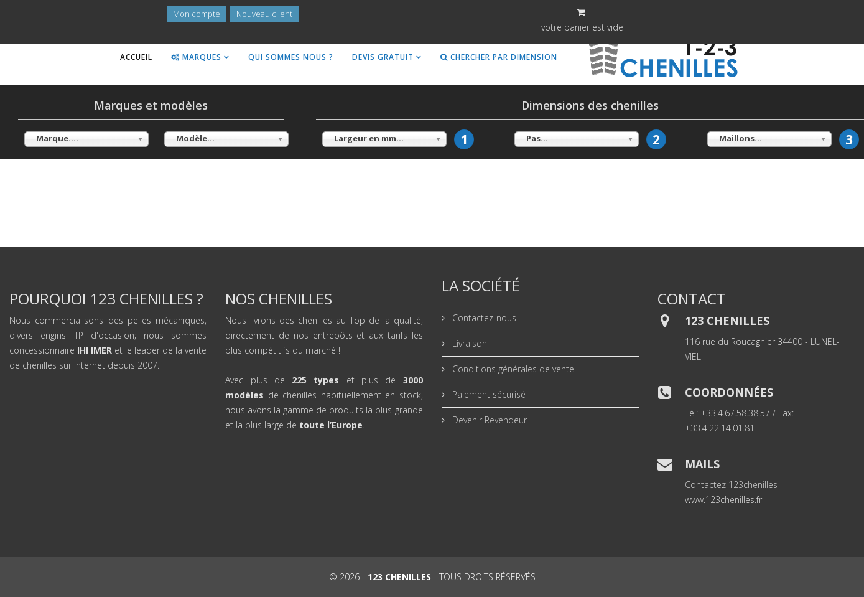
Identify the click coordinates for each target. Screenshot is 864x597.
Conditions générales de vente (512, 369)
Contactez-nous (483, 318)
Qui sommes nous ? (290, 57)
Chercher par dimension (498, 57)
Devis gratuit (383, 57)
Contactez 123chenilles (731, 485)
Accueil (136, 57)
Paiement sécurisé (488, 394)
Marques (196, 57)
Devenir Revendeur (488, 420)
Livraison (468, 343)
